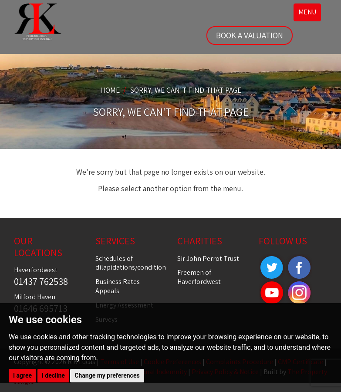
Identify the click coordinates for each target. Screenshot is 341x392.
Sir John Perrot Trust (208, 258)
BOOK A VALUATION (249, 35)
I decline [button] (53, 375)
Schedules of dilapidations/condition (130, 263)
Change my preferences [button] (106, 375)
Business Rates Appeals (117, 286)
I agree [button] (22, 375)
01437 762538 (41, 281)
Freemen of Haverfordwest (199, 277)
